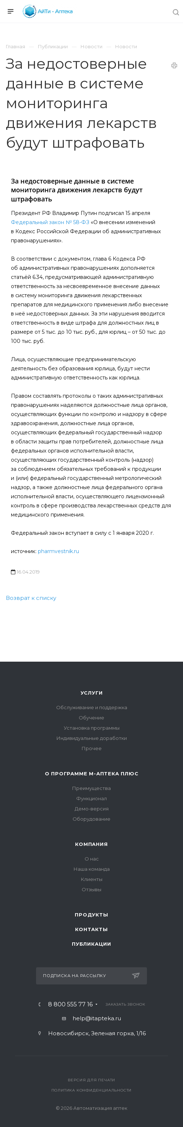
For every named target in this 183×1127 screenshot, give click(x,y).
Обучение (91, 718)
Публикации (91, 944)
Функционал (91, 798)
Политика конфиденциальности (91, 1090)
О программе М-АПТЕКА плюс (92, 773)
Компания (91, 844)
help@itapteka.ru (97, 1018)
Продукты (91, 915)
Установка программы (92, 728)
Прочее (92, 748)
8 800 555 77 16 (70, 1004)
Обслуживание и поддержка (91, 707)
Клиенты (91, 879)
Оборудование (91, 819)
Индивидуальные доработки (92, 738)
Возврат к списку (31, 597)
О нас (92, 859)
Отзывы (91, 889)
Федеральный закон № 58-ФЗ (50, 222)
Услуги (92, 693)
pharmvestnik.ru (58, 551)
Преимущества (91, 788)
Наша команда (92, 869)
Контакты (91, 929)
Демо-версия (92, 809)
